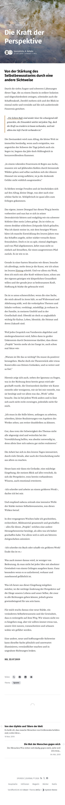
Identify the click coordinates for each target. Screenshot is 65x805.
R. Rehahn (29, 51)
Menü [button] (10, 3)
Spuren (16, 683)
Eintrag (19, 270)
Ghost (25, 790)
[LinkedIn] (25, 677)
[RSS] (41, 778)
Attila (38, 790)
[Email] (31, 677)
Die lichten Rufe (15, 118)
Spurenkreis (19, 51)
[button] (59, 3)
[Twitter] (14, 677)
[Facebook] (19, 677)
